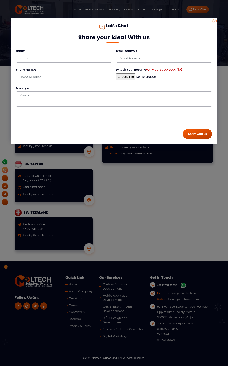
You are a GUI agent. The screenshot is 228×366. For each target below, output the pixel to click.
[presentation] (43, 119)
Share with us (197, 134)
